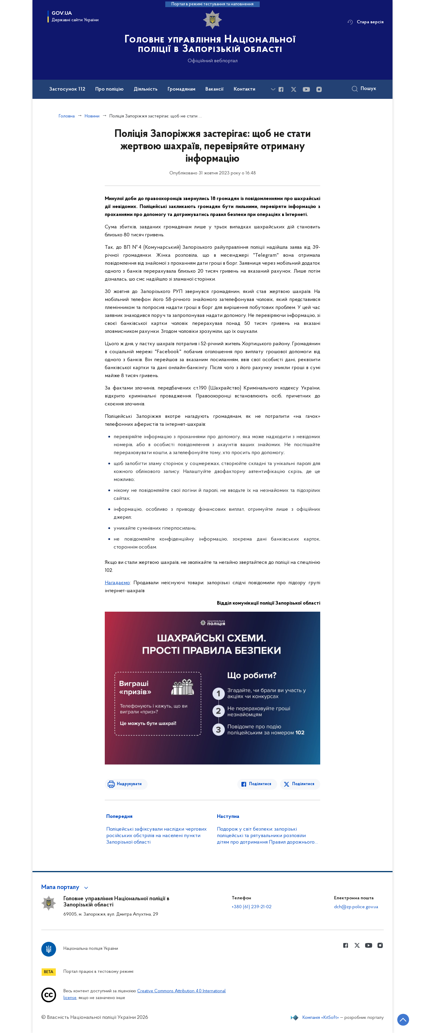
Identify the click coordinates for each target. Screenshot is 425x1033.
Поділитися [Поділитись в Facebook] (260, 784)
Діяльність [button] (146, 89)
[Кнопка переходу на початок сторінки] (403, 1020)
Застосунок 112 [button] (67, 89)
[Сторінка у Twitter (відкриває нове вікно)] (293, 89)
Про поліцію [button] (109, 89)
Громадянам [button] (181, 89)
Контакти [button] (244, 89)
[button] (65, 887)
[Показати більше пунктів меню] (273, 89)
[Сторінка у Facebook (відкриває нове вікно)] (281, 89)
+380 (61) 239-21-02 (252, 907)
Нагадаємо (117, 583)
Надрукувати (129, 784)
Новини (92, 116)
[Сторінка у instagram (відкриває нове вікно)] (319, 89)
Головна (67, 116)
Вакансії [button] (214, 89)
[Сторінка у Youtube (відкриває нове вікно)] (306, 89)
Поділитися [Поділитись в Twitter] (303, 784)
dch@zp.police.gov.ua (356, 907)
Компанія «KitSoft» (321, 1017)
